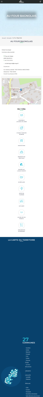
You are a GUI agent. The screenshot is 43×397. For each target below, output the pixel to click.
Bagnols (28, 352)
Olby (27, 387)
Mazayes (28, 379)
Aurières (28, 347)
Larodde (28, 377)
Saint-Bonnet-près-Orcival (33, 395)
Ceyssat (28, 354)
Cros (27, 356)
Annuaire (9, 38)
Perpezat (28, 391)
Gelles (27, 358)
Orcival (28, 389)
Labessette (28, 370)
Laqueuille (28, 375)
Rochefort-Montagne (31, 393)
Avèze (27, 350)
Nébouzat (27, 383)
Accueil (4, 38)
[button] (21, 89)
